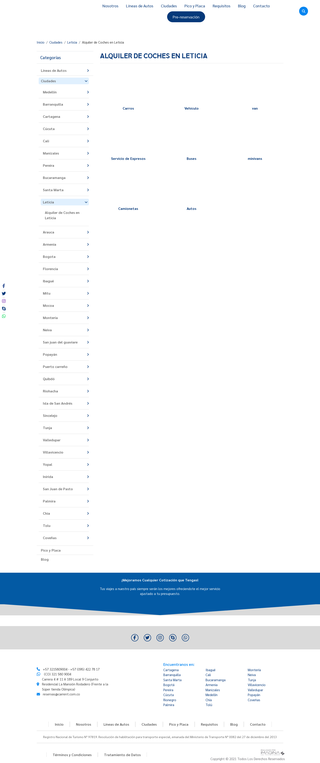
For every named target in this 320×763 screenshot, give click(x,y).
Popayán (254, 695)
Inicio (40, 42)
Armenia (212, 685)
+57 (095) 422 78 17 (85, 678)
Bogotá (168, 685)
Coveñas (254, 700)
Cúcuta (168, 695)
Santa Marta (172, 680)
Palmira (168, 705)
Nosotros (110, 5)
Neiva (252, 675)
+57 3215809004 (55, 678)
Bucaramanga (216, 680)
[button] (65, 57)
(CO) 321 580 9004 (57, 683)
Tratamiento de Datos (122, 754)
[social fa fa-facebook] (4, 286)
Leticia (72, 42)
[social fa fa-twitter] (4, 293)
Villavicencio (257, 685)
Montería (254, 670)
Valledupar (255, 690)
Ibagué (211, 670)
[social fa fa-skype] (4, 309)
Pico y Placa (194, 5)
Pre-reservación (186, 16)
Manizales (213, 690)
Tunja (252, 680)
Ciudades (169, 5)
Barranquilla (172, 675)
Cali (208, 675)
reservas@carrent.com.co (61, 703)
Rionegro (169, 700)
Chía (209, 700)
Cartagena (171, 670)
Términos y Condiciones (72, 754)
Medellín (212, 695)
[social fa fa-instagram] (4, 301)
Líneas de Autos (139, 5)
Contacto (261, 5)
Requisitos (221, 5)
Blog (242, 5)
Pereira (168, 690)
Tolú (209, 705)
